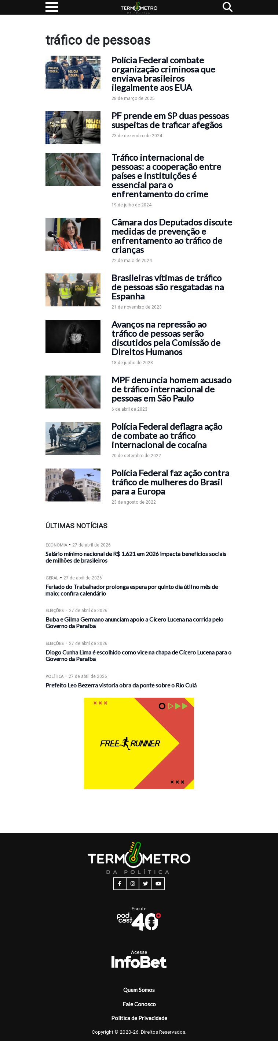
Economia (56, 545)
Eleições (54, 610)
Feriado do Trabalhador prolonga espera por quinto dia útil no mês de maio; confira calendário (131, 590)
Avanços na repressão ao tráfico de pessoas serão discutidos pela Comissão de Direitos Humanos (165, 338)
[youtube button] (158, 883)
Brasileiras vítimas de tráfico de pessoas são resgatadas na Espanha (167, 286)
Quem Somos (139, 989)
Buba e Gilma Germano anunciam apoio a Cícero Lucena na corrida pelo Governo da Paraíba (134, 622)
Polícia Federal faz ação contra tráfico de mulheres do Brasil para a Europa (170, 481)
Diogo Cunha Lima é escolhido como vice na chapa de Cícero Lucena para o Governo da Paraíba (138, 655)
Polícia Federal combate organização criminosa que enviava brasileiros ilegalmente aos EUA (163, 74)
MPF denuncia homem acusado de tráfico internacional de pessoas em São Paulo (171, 388)
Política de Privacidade (139, 1018)
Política (54, 676)
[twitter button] (145, 883)
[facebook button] (119, 883)
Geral (51, 578)
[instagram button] (132, 883)
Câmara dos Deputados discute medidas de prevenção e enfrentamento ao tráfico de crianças (171, 236)
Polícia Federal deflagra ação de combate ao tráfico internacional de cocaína (166, 435)
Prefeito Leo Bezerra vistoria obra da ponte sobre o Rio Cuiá (121, 685)
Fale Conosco (139, 1004)
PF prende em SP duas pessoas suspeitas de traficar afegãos (170, 120)
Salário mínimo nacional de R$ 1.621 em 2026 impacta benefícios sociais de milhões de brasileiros (135, 557)
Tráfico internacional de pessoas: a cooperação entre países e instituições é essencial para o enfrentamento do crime (166, 175)
